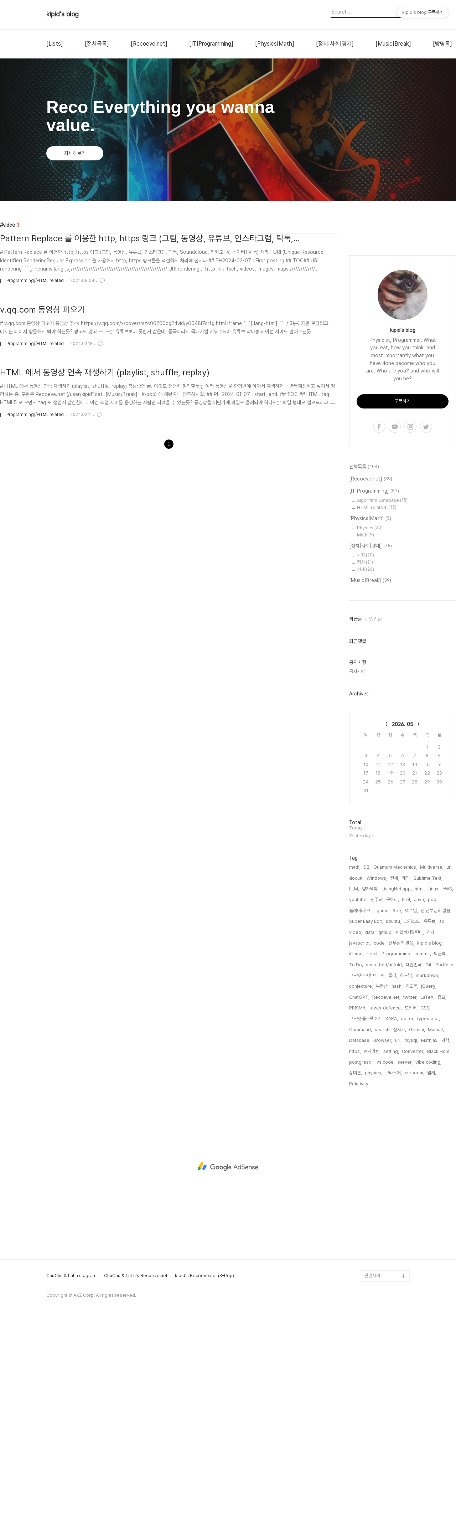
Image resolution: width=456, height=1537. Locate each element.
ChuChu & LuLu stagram (71, 1489)
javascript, (360, 1157)
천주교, (376, 1113)
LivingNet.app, (397, 1102)
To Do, (356, 1178)
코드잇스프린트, (363, 1189)
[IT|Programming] (211, 44)
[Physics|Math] (274, 44)
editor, (407, 1232)
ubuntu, (393, 1135)
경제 (365, 783)
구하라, (392, 1113)
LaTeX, (427, 1211)
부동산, (382, 1200)
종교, (441, 1211)
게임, (406, 1092)
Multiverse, (432, 1081)
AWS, (447, 1102)
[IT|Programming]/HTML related (32, 280)
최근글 (355, 833)
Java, (419, 1113)
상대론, (355, 1286)
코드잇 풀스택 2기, (366, 1232)
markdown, (427, 1189)
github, (385, 1146)
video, (355, 1146)
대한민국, (414, 1178)
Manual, (436, 1243)
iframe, (356, 1167)
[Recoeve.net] (149, 44)
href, (406, 1113)
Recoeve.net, (386, 1211)
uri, (398, 1254)
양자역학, (370, 1102)
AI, (382, 1189)
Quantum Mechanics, (395, 1081)
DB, (366, 1081)
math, (355, 1081)
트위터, (411, 1221)
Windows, (377, 1092)
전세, (394, 1092)
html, (420, 1102)
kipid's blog (62, 14)
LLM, (354, 1102)
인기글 (375, 833)
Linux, (434, 1102)
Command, (360, 1243)
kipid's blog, (430, 1157)
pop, (432, 1113)
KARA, (391, 1232)
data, (370, 1146)
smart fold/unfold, (384, 1178)
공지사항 (357, 885)
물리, (392, 1189)
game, (383, 1124)
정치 (365, 776)
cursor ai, (414, 1286)
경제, (431, 1146)
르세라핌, (372, 1265)
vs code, (386, 1276)
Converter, (413, 1265)
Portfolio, (445, 1178)
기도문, (411, 1200)
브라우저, (393, 1286)
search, (382, 1243)
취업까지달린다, (409, 1146)
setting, (391, 1265)
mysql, (411, 1254)
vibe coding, (428, 1276)
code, (380, 1157)
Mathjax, (430, 1254)
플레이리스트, (361, 1124)
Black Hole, (439, 1265)
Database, (359, 1254)
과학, (445, 1254)
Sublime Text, (428, 1092)
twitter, (410, 1211)
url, (449, 1081)
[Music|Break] (393, 44)
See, (397, 1124)
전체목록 (364, 680)
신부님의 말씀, (401, 1157)
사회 (365, 769)
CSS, (425, 1221)
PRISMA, (358, 1221)
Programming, (396, 1167)
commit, (422, 1167)
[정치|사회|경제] (335, 44)
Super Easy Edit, (366, 1135)
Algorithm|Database (382, 714)
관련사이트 (374, 1489)
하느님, (406, 1189)
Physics (370, 741)
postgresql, (361, 1276)
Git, (428, 1178)
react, (373, 1167)
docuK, (356, 1092)
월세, (431, 1286)
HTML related (377, 721)
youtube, (358, 1113)
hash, (397, 1200)
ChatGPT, (359, 1211)
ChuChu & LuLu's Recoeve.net (135, 1489)
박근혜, (440, 1167)
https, (355, 1265)
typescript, (428, 1232)
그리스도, (412, 1135)
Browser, (382, 1254)
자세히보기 (75, 153)
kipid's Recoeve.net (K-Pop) (204, 1489)
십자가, (399, 1243)
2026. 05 (402, 938)
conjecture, (361, 1200)
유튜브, (430, 1135)
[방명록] (442, 44)
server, (405, 1276)
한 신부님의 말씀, (436, 1124)
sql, (443, 1135)
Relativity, (359, 1297)
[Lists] (54, 44)
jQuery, (428, 1200)
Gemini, (417, 1243)
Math (365, 748)
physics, (373, 1286)
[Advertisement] (402, 347)
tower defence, (385, 1221)
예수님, (411, 1124)
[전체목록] (97, 44)
